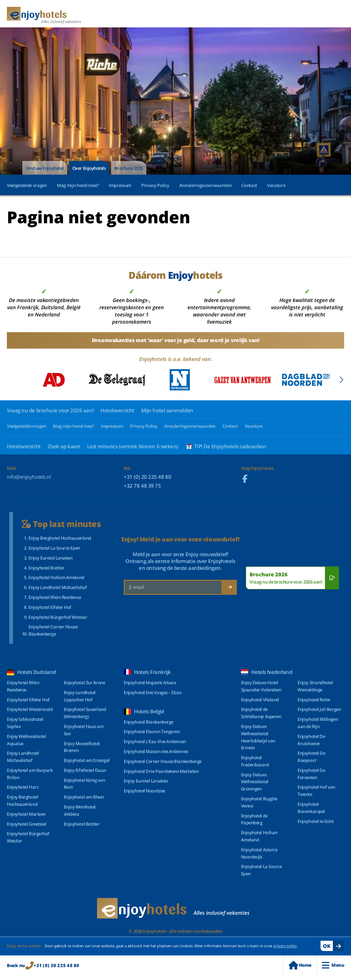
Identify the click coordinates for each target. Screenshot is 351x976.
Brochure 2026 (128, 168)
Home (300, 965)
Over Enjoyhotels (89, 168)
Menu (333, 965)
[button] (341, 380)
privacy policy (285, 945)
